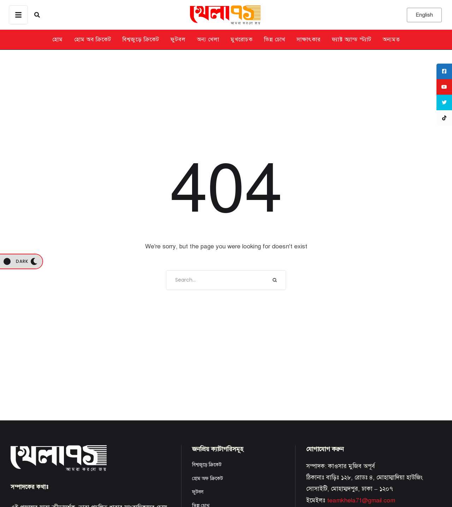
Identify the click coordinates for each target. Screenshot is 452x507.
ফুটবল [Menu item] (178, 39)
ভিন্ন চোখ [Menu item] (274, 39)
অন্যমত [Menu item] (391, 39)
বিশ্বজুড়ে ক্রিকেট (206, 465)
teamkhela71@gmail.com (361, 500)
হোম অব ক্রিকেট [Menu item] (92, 39)
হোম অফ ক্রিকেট (207, 479)
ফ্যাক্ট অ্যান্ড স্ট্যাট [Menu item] (351, 39)
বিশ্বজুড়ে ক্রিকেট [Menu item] (141, 39)
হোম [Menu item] (57, 39)
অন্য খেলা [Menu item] (208, 39)
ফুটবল (197, 492)
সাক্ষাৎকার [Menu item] (309, 39)
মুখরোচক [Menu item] (242, 39)
